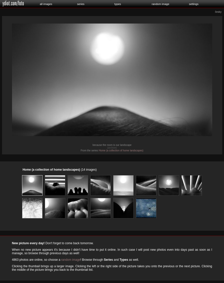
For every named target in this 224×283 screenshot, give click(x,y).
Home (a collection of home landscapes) (121, 150)
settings (193, 4)
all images (46, 4)
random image (160, 4)
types (117, 4)
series (80, 4)
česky (218, 12)
